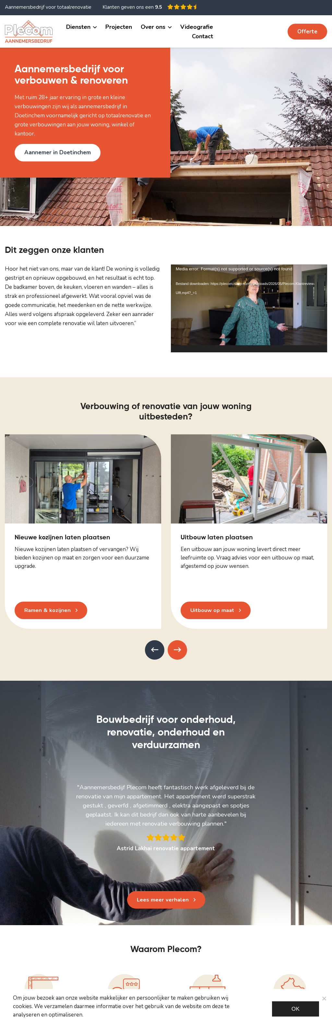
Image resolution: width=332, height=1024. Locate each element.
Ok (295, 1009)
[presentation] (154, 650)
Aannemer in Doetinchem (57, 152)
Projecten (118, 27)
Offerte (307, 31)
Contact (202, 36)
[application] (249, 308)
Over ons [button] (153, 27)
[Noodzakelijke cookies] (324, 998)
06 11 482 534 (259, 31)
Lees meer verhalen (162, 899)
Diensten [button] (78, 27)
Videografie (196, 27)
